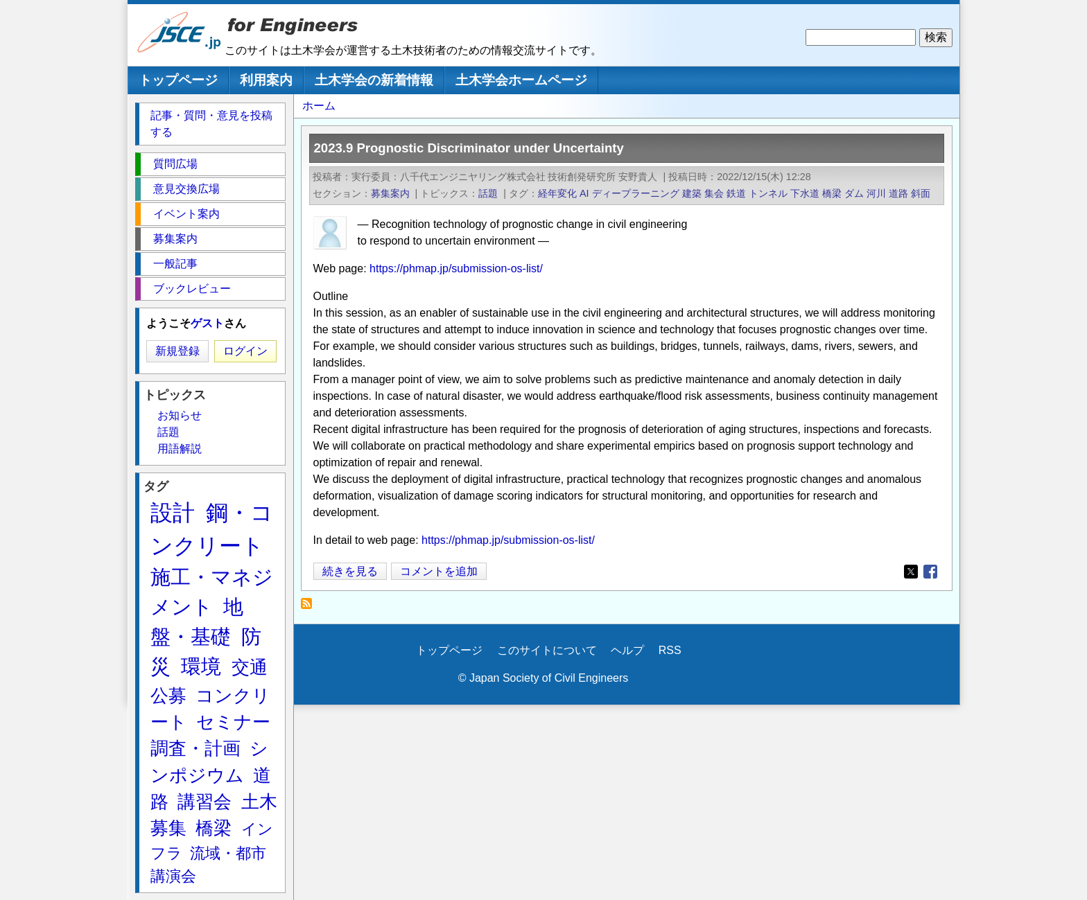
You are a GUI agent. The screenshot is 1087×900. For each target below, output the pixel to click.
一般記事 (175, 264)
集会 (714, 193)
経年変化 (557, 193)
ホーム (319, 106)
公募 (168, 695)
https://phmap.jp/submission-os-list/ (456, 268)
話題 (488, 193)
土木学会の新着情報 (374, 80)
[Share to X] (911, 572)
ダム (854, 193)
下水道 (804, 193)
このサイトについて (547, 650)
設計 (172, 512)
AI (584, 193)
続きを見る (354, 571)
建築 (692, 193)
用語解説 (179, 449)
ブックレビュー (192, 288)
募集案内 (390, 193)
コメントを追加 (439, 571)
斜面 (920, 193)
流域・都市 (228, 853)
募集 (168, 828)
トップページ (178, 80)
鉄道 (736, 193)
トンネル (768, 193)
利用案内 (266, 80)
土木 (259, 801)
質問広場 (175, 164)
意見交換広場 (186, 189)
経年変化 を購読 (310, 607)
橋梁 (832, 193)
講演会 (173, 876)
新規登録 (177, 351)
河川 (876, 193)
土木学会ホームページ (521, 80)
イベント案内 (186, 214)
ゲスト (207, 323)
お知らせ (179, 415)
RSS (670, 650)
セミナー (233, 722)
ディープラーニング (635, 193)
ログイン (245, 351)
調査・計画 (195, 748)
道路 (898, 193)
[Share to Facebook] (930, 572)
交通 (250, 667)
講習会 (204, 801)
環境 (201, 666)
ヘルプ (627, 650)
